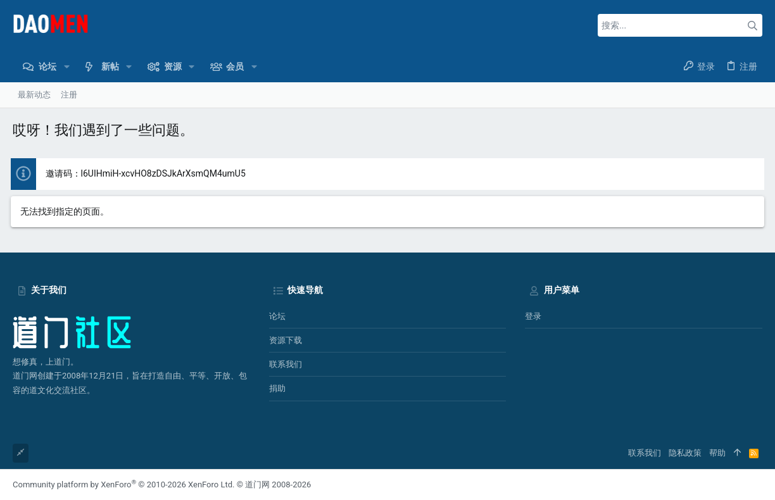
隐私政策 (685, 453)
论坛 (277, 316)
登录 (533, 316)
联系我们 (285, 364)
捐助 (277, 388)
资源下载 (285, 340)
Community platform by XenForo (123, 484)
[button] (66, 66)
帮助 (717, 453)
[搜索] (680, 25)
